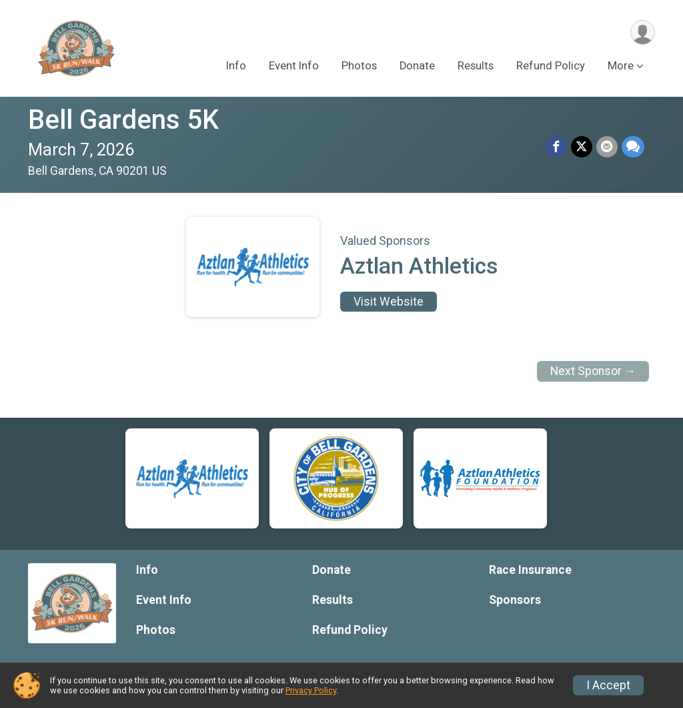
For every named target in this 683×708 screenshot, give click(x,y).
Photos (359, 65)
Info (236, 65)
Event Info (294, 65)
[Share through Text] (633, 146)
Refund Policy (550, 65)
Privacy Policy (310, 690)
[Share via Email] (607, 146)
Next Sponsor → (593, 371)
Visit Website (389, 301)
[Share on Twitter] (581, 146)
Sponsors (515, 600)
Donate (417, 65)
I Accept (608, 685)
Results (476, 65)
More (621, 65)
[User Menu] (642, 32)
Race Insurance (530, 570)
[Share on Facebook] (556, 146)
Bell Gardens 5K (123, 119)
